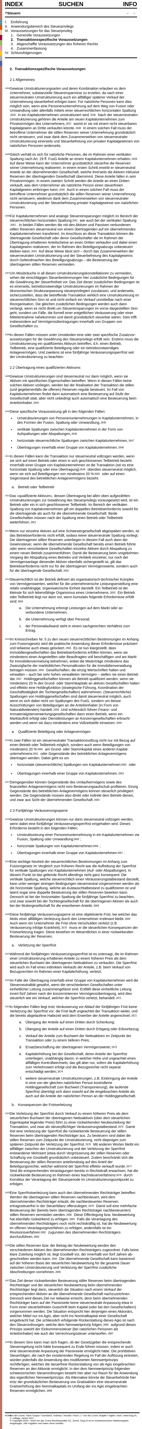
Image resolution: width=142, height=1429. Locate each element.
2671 (118, 998)
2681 (72, 1219)
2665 (76, 839)
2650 (97, 474)
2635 (13, 115)
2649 (82, 469)
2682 (43, 1232)
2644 (36, 402)
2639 (134, 159)
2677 (129, 1166)
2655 (68, 648)
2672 (134, 1015)
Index (14, 4)
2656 (41, 670)
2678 (118, 1175)
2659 (119, 723)
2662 (123, 764)
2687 (110, 1333)
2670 (64, 927)
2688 (49, 1390)
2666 (95, 846)
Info (130, 4)
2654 (20, 601)
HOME (8, 1415)
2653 (112, 592)
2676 (88, 1144)
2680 (69, 1214)
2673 (114, 1047)
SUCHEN (71, 4)
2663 (121, 773)
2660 (40, 749)
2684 (54, 1258)
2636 (93, 115)
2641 (75, 220)
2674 (60, 1071)
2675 (120, 1126)
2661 (35, 753)
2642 (13, 225)
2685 (58, 1272)
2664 (96, 800)
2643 (34, 251)
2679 (91, 1206)
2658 (56, 709)
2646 (74, 433)
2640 (62, 189)
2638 (78, 128)
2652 (66, 570)
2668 (96, 905)
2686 (105, 1324)
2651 (33, 522)
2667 (120, 853)
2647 (131, 440)
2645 (103, 422)
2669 (127, 919)
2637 (68, 123)
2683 (36, 1236)
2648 (121, 447)
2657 (19, 679)
